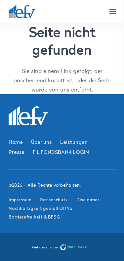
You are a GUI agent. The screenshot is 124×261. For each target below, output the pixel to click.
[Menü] (112, 11)
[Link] (22, 11)
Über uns (41, 142)
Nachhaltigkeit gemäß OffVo (40, 208)
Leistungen (74, 142)
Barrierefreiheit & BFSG (34, 217)
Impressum (20, 200)
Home (16, 142)
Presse (16, 152)
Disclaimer (87, 200)
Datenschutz (54, 200)
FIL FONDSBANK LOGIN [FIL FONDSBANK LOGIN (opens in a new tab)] (61, 152)
